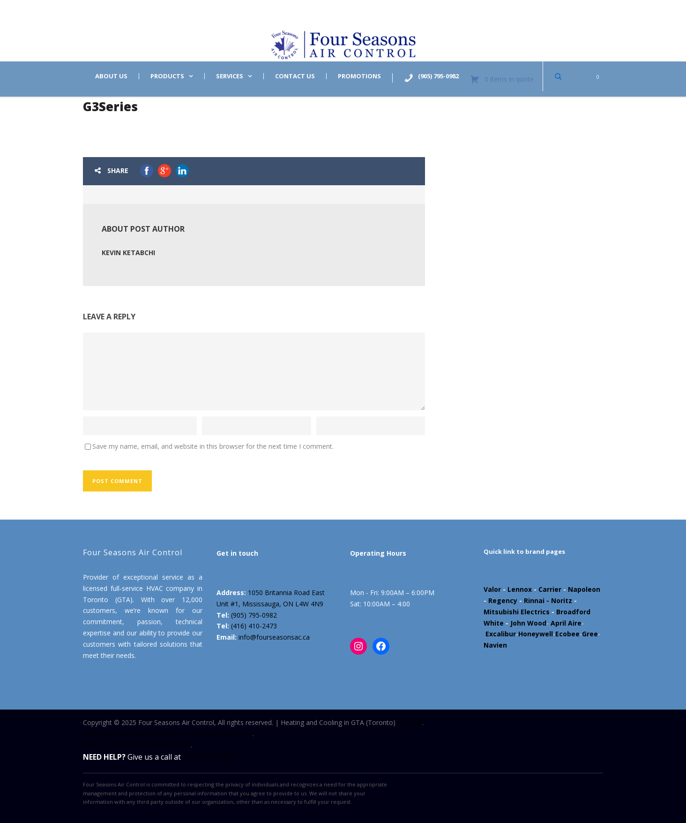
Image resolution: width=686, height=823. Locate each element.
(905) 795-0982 (254, 615)
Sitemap (409, 722)
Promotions (359, 76)
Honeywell (535, 633)
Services (229, 76)
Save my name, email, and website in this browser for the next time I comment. (213, 446)
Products (167, 76)
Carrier (549, 589)
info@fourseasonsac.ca (274, 637)
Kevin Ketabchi (128, 252)
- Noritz (558, 600)
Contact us (295, 76)
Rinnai (534, 600)
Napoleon (584, 589)
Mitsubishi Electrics (517, 611)
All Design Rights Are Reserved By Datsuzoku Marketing (168, 733)
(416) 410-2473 (254, 625)
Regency (502, 600)
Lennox (519, 589)
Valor (492, 589)
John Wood (528, 623)
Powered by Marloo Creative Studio (137, 744)
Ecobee (567, 633)
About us (111, 76)
